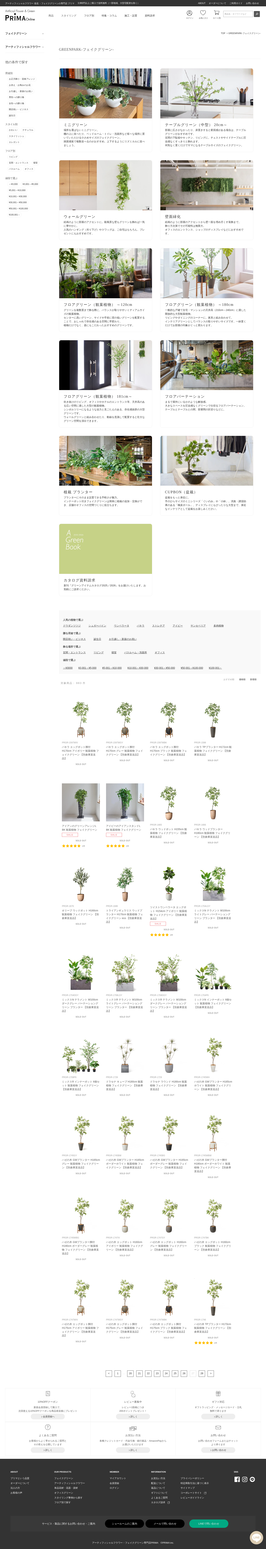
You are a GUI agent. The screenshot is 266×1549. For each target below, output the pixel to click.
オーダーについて (217, 3)
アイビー (178, 625)
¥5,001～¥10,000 (17, 190)
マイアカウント (118, 1478)
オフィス (29, 169)
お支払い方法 (158, 1478)
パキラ (140, 625)
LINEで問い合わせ (208, 1523)
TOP (223, 33)
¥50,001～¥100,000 (18, 208)
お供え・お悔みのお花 (20, 85)
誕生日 (12, 115)
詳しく (134, 1416)
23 (157, 1373)
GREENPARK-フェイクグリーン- (244, 33)
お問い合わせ (252, 3)
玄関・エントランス (18, 163)
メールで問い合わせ (165, 1523)
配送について (158, 1483)
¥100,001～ (14, 214)
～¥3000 (68, 667)
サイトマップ (188, 1488)
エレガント (14, 142)
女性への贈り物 (16, 103)
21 (139, 1373)
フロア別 (89, 15)
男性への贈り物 (16, 97)
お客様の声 (16, 1492)
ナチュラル (27, 130)
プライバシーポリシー (192, 1478)
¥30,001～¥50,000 (18, 202)
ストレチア (158, 625)
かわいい (13, 130)
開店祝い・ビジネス (18, 109)
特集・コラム (109, 15)
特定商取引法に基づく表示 (195, 1483)
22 (148, 1373)
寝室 (35, 163)
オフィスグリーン (63, 1492)
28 (201, 1373)
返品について (158, 1488)
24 (166, 1373)
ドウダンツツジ (72, 625)
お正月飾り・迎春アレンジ (22, 79)
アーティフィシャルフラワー (23, 46)
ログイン (114, 1488)
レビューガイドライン (192, 1497)
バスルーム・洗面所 (135, 652)
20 (130, 1373)
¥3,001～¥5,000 (30, 184)
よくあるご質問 (159, 1497)
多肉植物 (219, 625)
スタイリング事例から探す (68, 1497)
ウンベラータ (121, 625)
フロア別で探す (62, 1502)
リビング (13, 157)
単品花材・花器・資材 (66, 1488)
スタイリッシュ (16, 136)
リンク (105, 110)
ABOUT (201, 3)
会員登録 (114, 1483)
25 (175, 1373)
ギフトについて (159, 1492)
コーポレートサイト (193, 1492)
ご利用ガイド (235, 3)
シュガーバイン (97, 625)
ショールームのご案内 (124, 1523)
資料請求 (150, 15)
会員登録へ (49, 1416)
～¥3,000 (13, 184)
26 (184, 1373)
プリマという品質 (19, 1478)
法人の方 (15, 1488)
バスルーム (14, 169)
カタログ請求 (160, 1502)
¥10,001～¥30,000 (18, 196)
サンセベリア (198, 625)
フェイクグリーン (16, 33)
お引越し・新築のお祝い (21, 91)
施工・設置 (130, 15)
